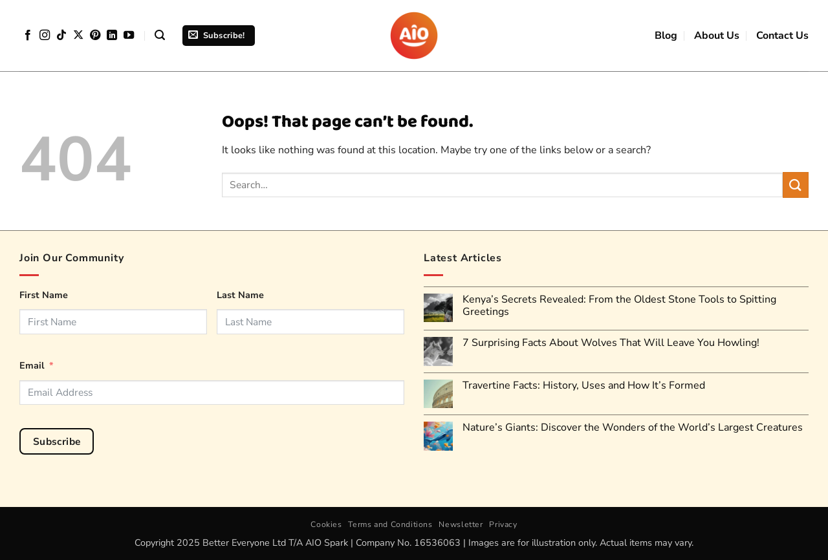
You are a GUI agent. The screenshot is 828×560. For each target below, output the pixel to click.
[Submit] (796, 184)
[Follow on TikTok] (61, 35)
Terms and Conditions (390, 524)
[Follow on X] (78, 35)
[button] (160, 35)
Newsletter (461, 524)
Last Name (240, 294)
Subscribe (57, 441)
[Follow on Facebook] (28, 35)
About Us (716, 35)
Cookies (326, 524)
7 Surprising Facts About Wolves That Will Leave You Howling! (611, 343)
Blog (666, 35)
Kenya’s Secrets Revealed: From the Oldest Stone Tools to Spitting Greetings (619, 306)
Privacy (503, 524)
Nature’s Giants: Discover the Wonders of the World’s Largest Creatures (633, 428)
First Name (43, 294)
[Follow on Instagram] (44, 35)
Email (32, 365)
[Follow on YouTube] (129, 35)
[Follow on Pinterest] (95, 35)
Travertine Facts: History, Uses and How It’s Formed (584, 386)
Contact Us (782, 35)
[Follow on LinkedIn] (112, 35)
